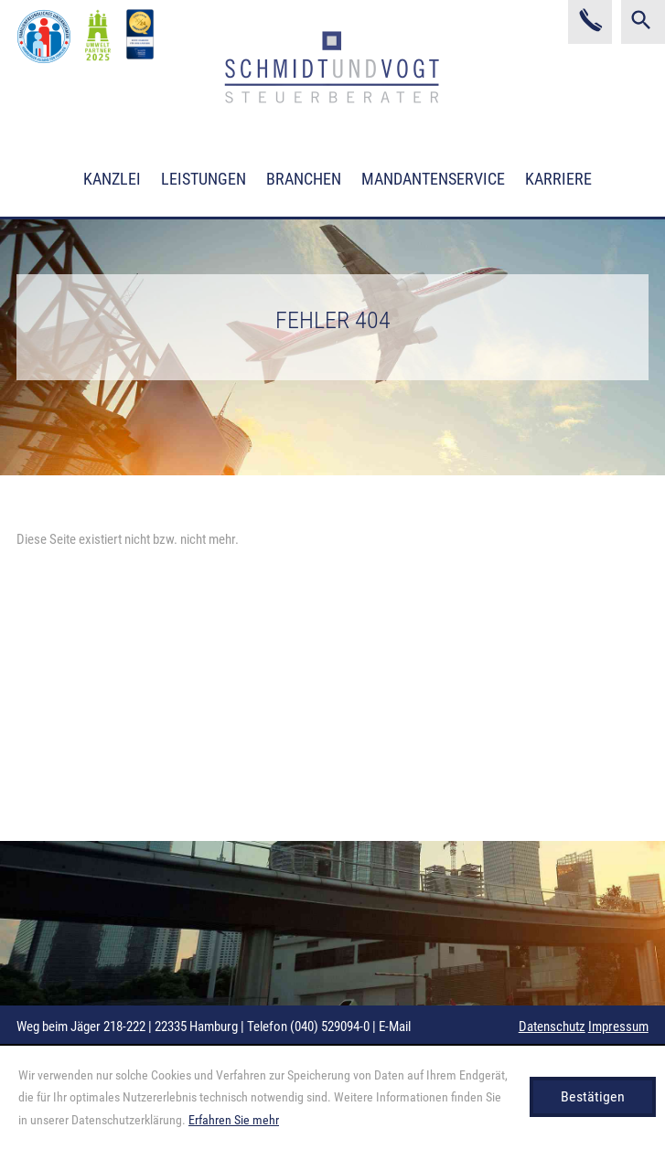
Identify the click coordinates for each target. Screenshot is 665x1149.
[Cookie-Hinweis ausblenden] (593, 1097)
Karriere (558, 179)
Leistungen (203, 179)
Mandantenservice (433, 179)
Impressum (618, 1026)
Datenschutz (552, 1026)
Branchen (303, 179)
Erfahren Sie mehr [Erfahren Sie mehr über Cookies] (233, 1119)
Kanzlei (112, 179)
